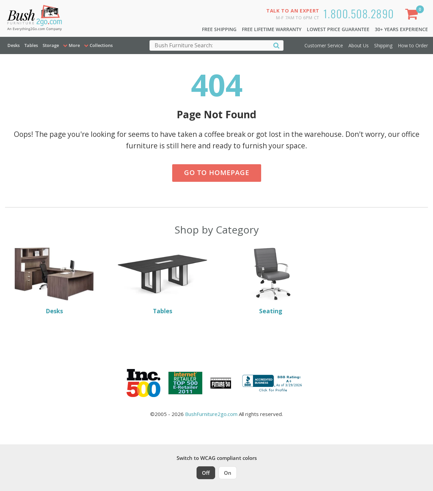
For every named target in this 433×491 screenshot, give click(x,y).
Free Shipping (219, 29)
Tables (31, 45)
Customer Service (323, 45)
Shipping (383, 45)
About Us (358, 45)
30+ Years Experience (401, 29)
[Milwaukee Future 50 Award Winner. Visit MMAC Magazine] (220, 383)
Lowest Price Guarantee (338, 29)
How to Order (413, 45)
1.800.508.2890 (358, 13)
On (227, 472)
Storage (51, 45)
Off (206, 472)
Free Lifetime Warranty (271, 29)
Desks (13, 45)
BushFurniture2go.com (211, 414)
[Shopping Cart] (413, 15)
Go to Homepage (216, 172)
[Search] (276, 45)
